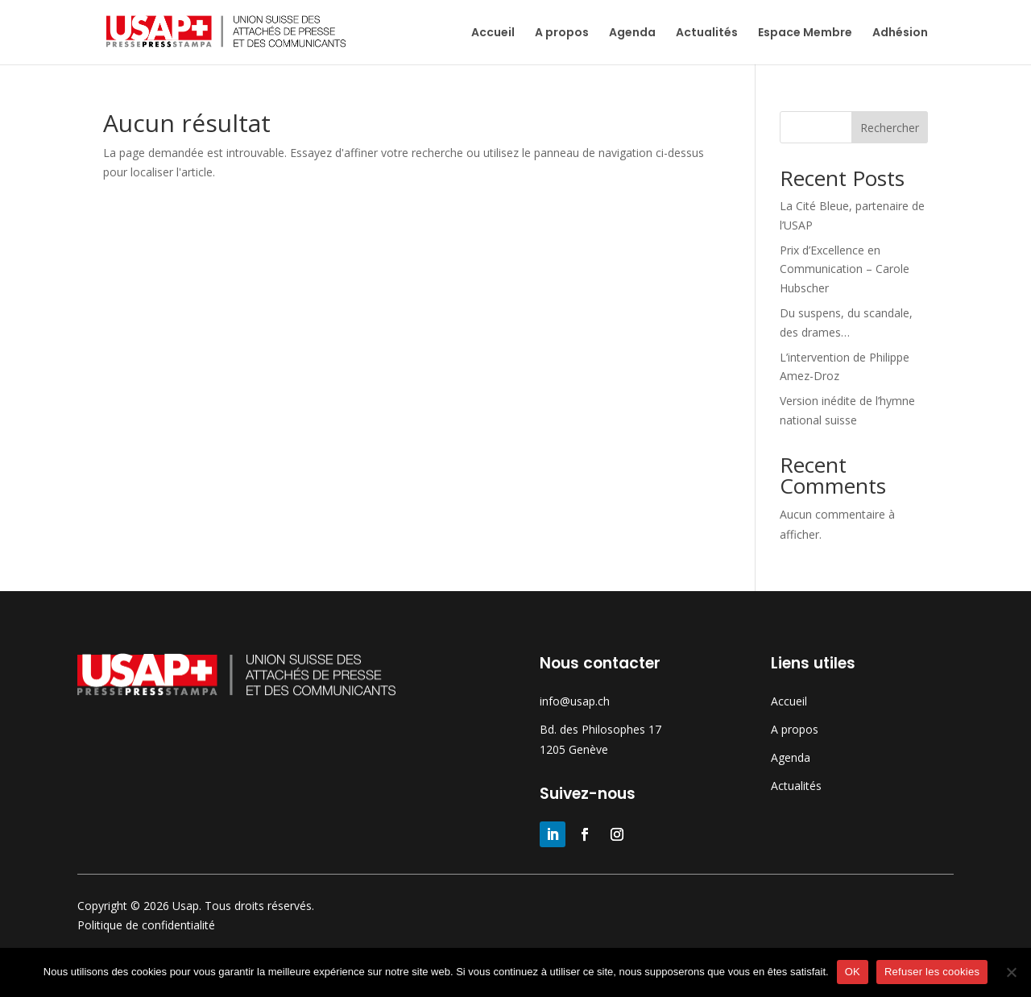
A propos (562, 33)
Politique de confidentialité (146, 925)
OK (852, 972)
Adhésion (900, 33)
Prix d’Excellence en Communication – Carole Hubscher (844, 269)
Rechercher (889, 127)
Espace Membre (805, 33)
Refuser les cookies (931, 972)
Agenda (632, 33)
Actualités (707, 33)
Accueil (493, 33)
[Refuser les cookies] (1011, 972)
